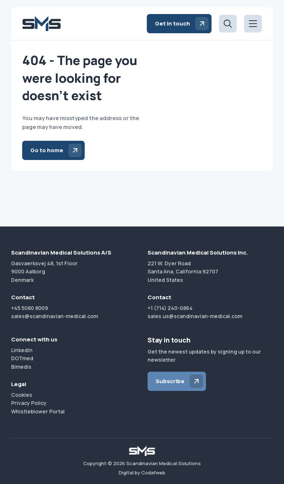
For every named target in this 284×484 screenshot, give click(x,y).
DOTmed (22, 358)
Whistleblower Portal (38, 411)
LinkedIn (22, 350)
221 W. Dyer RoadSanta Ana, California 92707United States (183, 271)
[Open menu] (253, 24)
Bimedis (21, 366)
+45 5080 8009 (29, 307)
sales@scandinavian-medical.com (54, 316)
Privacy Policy (29, 402)
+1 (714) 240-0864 (170, 307)
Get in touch (172, 23)
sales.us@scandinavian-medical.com (195, 316)
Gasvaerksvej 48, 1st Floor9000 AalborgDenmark (44, 271)
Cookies (21, 394)
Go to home (46, 150)
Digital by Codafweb (142, 472)
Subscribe (170, 381)
